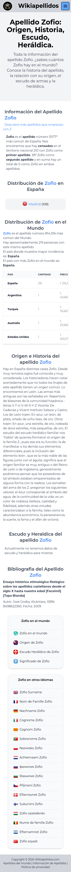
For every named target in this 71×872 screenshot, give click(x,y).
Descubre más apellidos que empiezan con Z (33, 127)
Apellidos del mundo (17, 863)
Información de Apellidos (49, 863)
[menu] (65, 6)
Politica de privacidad (35, 867)
